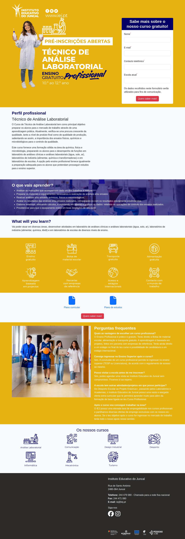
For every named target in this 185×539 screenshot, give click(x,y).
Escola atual (130, 74)
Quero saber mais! (147, 98)
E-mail (127, 47)
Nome (127, 33)
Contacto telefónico (134, 61)
